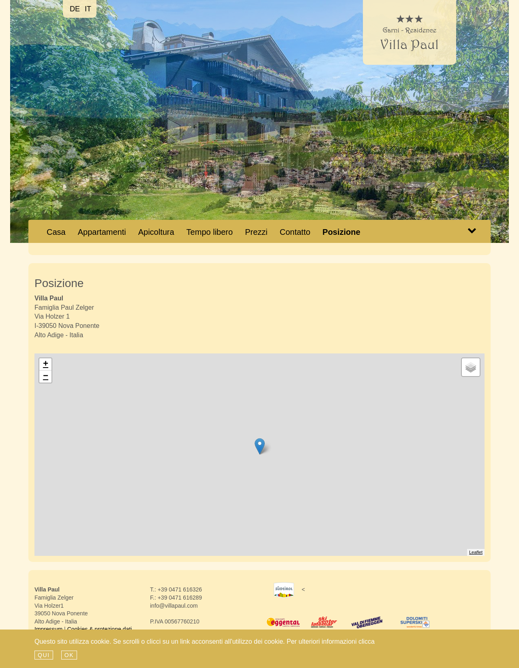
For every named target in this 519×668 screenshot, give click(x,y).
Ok (69, 655)
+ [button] (45, 364)
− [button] (45, 376)
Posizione (341, 232)
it (88, 9)
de (75, 9)
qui (44, 655)
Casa (59, 231)
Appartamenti (102, 232)
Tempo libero (210, 232)
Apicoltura (156, 232)
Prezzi (256, 232)
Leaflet (476, 552)
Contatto (295, 232)
